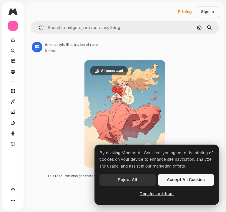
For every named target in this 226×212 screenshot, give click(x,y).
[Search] (13, 50)
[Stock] (13, 61)
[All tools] (13, 91)
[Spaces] (13, 101)
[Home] (13, 40)
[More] (13, 200)
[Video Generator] (13, 122)
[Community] (13, 72)
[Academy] (13, 189)
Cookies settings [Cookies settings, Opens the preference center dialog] (156, 193)
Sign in (207, 11)
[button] (39, 27)
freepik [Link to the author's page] (51, 51)
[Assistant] (13, 144)
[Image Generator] (13, 112)
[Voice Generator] (13, 133)
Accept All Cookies (186, 179)
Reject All (127, 179)
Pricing (185, 11)
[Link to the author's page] (37, 47)
